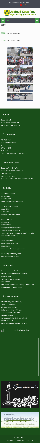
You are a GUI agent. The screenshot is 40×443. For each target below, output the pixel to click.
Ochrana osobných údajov (11, 271)
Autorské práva (6, 276)
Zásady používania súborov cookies (14, 274)
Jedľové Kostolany (22, 330)
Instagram (20, 440)
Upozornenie (5, 282)
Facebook (10, 440)
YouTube (30, 440)
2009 (3, 33)
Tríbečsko (13, 307)
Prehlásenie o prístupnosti (10, 279)
